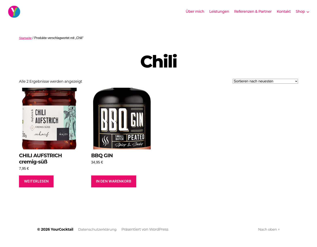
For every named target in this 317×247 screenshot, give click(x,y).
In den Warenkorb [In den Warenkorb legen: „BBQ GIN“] (113, 187)
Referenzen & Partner (253, 15)
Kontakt (284, 15)
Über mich (195, 15)
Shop (300, 15)
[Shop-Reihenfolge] (265, 87)
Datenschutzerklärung (99, 235)
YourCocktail (62, 235)
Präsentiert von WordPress (147, 235)
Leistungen (219, 15)
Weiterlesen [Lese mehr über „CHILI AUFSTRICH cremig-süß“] (36, 187)
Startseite (25, 44)
